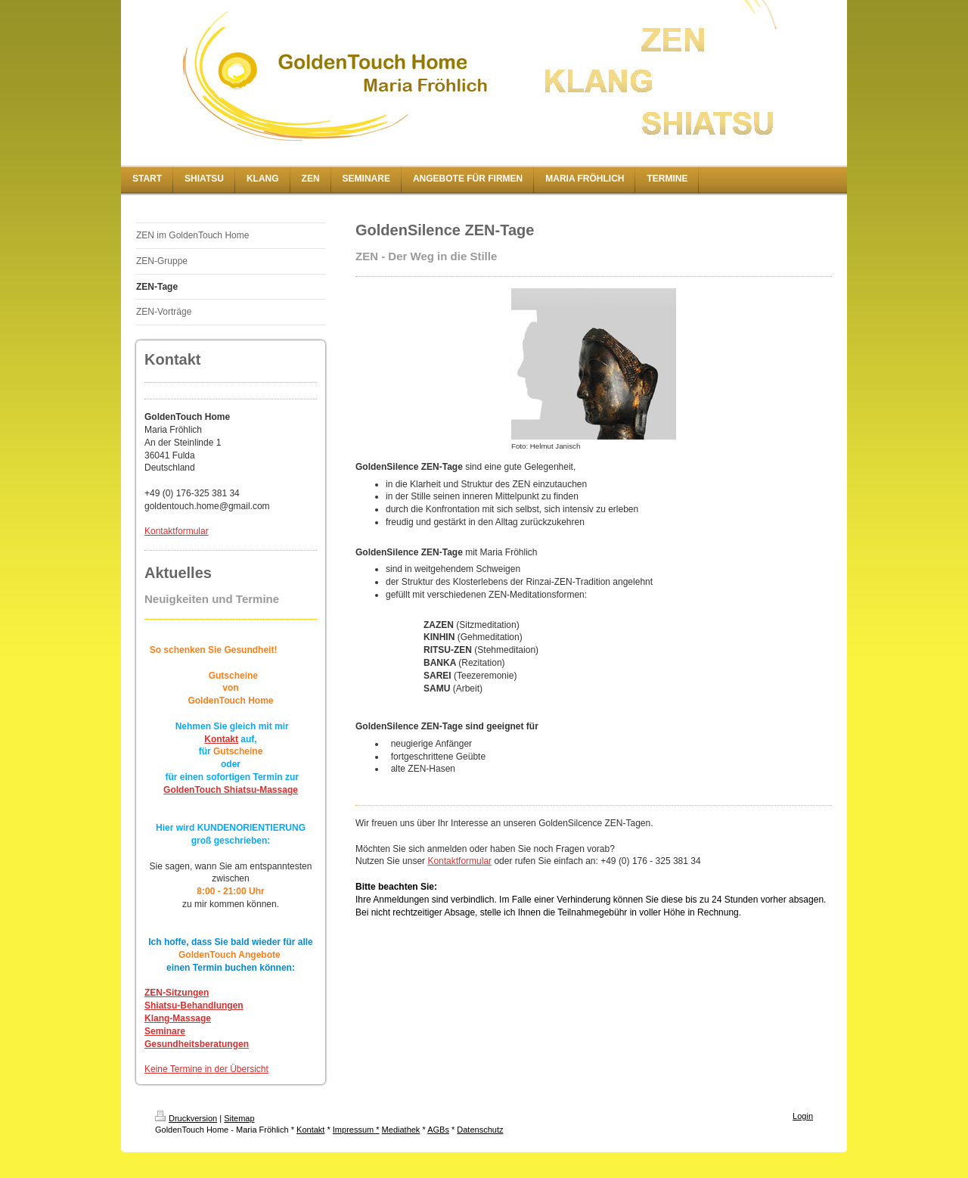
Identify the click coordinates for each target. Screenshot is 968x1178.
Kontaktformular (176, 531)
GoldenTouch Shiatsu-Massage (230, 790)
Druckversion (186, 1118)
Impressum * (356, 1129)
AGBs (438, 1129)
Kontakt (221, 739)
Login (803, 1115)
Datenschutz (480, 1129)
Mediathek (401, 1129)
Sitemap (239, 1118)
